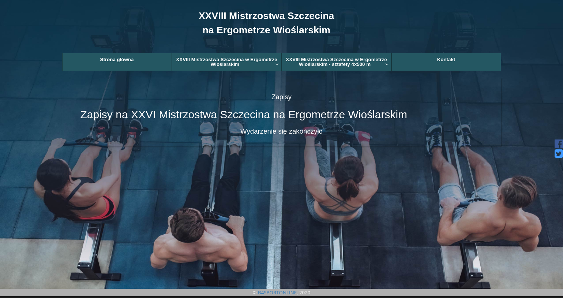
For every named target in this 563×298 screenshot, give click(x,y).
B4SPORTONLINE (277, 292)
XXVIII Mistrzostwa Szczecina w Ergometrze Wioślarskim (227, 62)
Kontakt (446, 59)
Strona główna (117, 59)
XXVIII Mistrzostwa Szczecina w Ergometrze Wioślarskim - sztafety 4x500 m (337, 62)
